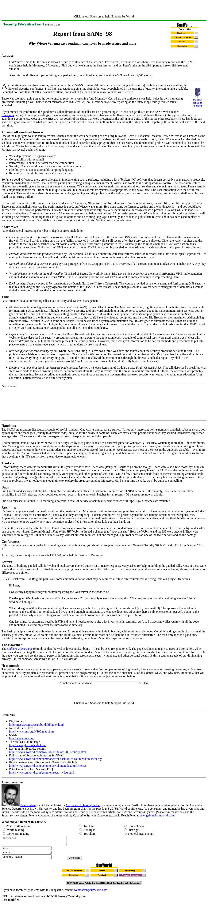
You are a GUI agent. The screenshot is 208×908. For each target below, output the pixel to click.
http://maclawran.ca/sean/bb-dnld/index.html (36, 724)
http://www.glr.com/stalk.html (27, 745)
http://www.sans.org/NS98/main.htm (31, 731)
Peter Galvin (28, 805)
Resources (8, 115)
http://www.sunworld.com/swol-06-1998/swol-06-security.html (47, 752)
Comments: (38, 842)
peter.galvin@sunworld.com (157, 815)
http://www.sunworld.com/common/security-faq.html (41, 772)
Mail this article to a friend (197, 103)
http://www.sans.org (21, 738)
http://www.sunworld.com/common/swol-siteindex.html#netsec (47, 765)
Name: (29, 850)
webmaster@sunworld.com (90, 893)
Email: (29, 855)
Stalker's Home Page (20, 648)
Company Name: (29, 860)
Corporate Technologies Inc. (83, 805)
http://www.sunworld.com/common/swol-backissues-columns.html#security (55, 758)
